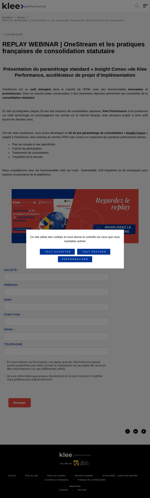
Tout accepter (57, 251)
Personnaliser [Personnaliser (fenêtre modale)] (75, 259)
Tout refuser (93, 251)
